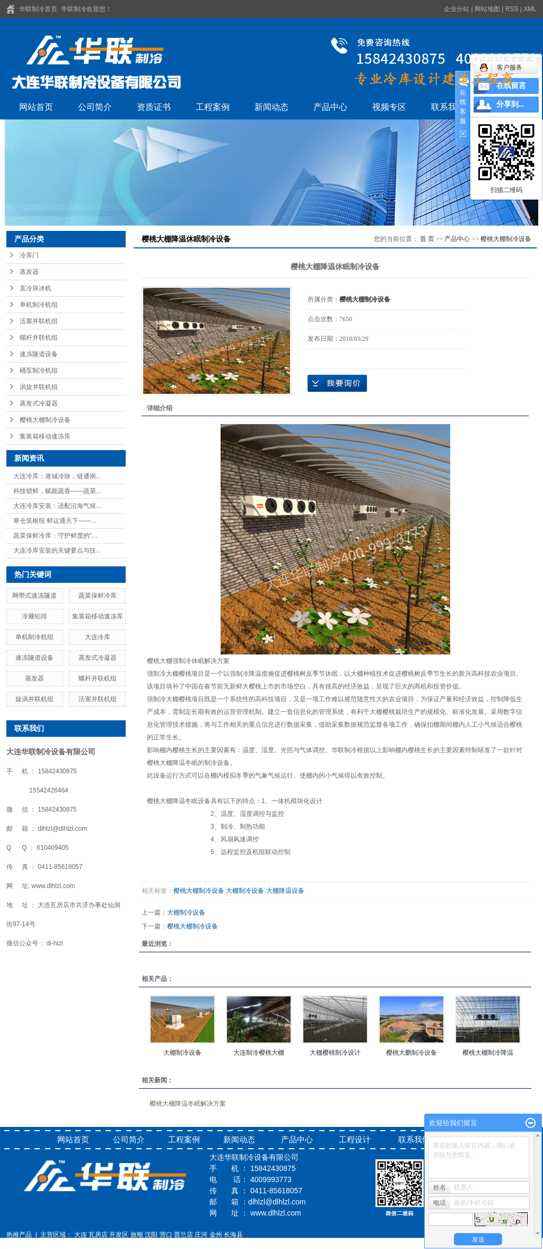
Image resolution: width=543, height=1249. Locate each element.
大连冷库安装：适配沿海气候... (57, 506)
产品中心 (330, 106)
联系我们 (448, 106)
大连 (80, 1234)
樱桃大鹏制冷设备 (411, 1052)
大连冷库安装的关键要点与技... (57, 550)
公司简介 (95, 106)
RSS (512, 9)
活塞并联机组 (39, 321)
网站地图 (487, 9)
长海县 (233, 1234)
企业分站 (456, 9)
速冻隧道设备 (39, 354)
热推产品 (19, 1234)
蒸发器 (29, 271)
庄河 (201, 1234)
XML (530, 9)
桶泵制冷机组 (39, 370)
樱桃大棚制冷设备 (45, 420)
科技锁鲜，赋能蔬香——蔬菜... (57, 491)
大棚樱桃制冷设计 (335, 1052)
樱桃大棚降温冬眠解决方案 (188, 1103)
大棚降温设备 (285, 890)
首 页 (427, 239)
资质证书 (154, 106)
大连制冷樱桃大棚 (258, 1052)
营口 (166, 1234)
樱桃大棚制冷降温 (487, 1052)
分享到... (510, 104)
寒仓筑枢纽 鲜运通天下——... (55, 520)
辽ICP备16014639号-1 (38, 1244)
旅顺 (136, 1234)
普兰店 (183, 1234)
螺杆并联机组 (39, 337)
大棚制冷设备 (245, 890)
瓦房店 (98, 1234)
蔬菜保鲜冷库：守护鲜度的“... (55, 535)
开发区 (118, 1234)
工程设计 (355, 1139)
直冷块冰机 (35, 288)
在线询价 (337, 383)
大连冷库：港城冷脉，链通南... (57, 476)
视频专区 (389, 106)
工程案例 (213, 106)
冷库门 (29, 255)
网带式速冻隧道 (34, 595)
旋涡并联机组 (34, 699)
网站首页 (36, 106)
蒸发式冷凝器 (39, 403)
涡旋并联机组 (39, 387)
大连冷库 (97, 637)
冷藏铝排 (34, 616)
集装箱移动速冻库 (45, 436)
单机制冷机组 (39, 304)
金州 (215, 1234)
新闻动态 (271, 106)
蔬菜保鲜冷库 (97, 595)
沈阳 (151, 1234)
